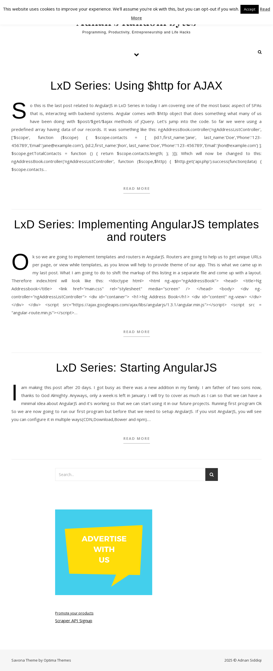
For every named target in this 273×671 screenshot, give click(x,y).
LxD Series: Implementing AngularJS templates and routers (136, 230)
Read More (136, 188)
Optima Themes (57, 660)
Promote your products (74, 613)
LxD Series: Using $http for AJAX (137, 85)
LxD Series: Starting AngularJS (136, 367)
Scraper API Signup (73, 620)
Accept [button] (249, 9)
